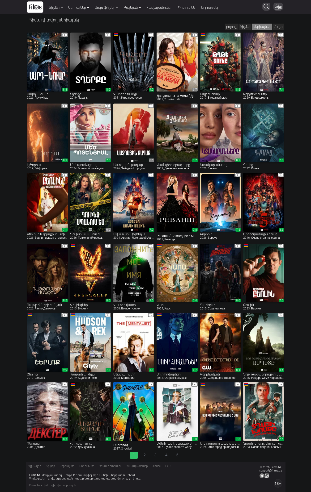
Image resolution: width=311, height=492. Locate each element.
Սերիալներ (78, 7)
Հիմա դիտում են (110, 466)
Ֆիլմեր (56, 7)
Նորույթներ (210, 7)
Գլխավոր (34, 466)
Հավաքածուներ (160, 7)
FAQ (167, 466)
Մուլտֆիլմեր (107, 7)
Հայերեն (132, 7)
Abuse (157, 466)
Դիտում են (186, 7)
